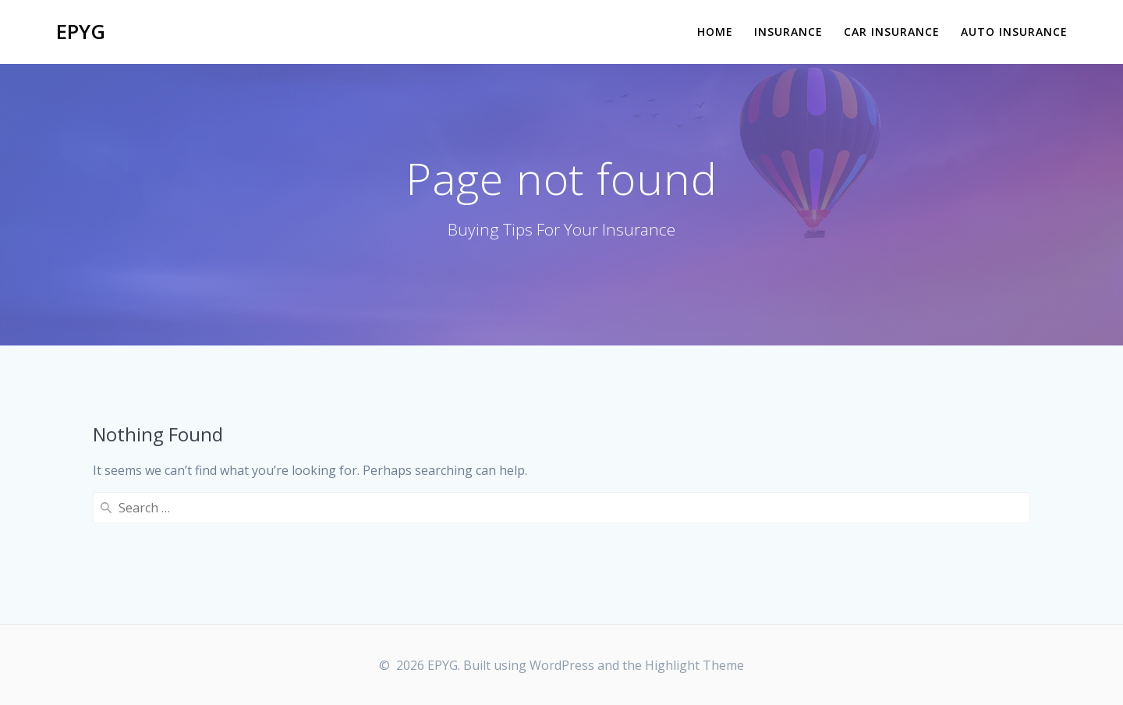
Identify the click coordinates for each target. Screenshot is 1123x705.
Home (715, 31)
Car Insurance (892, 31)
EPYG (80, 32)
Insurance (788, 31)
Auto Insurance (1014, 31)
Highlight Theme (694, 665)
